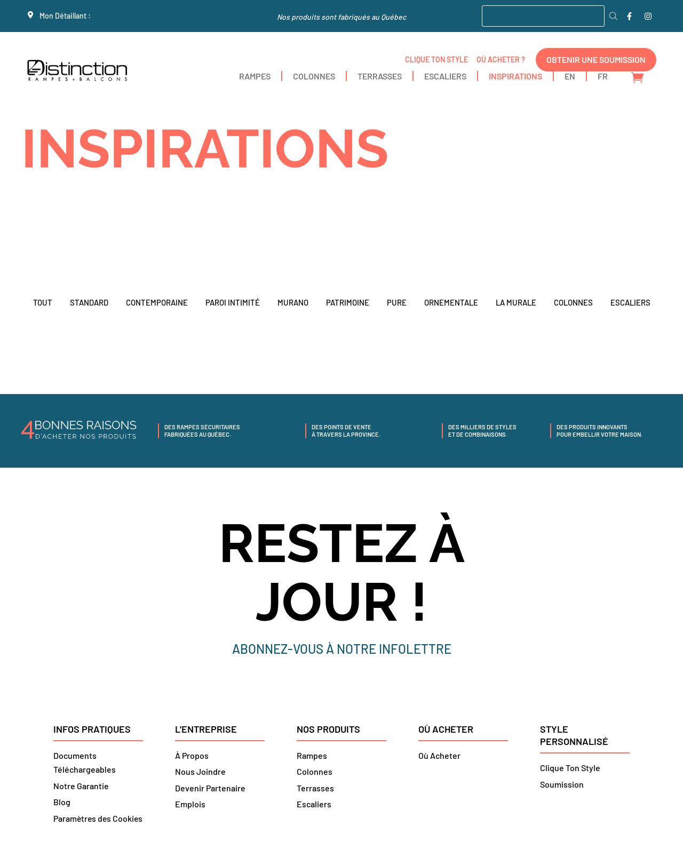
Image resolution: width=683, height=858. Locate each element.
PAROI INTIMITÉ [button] (231, 302)
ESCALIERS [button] (631, 302)
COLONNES (314, 76)
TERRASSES (380, 76)
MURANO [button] (291, 302)
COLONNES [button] (573, 302)
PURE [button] (395, 302)
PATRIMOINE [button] (346, 302)
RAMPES (255, 76)
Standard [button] (87, 302)
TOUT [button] (41, 302)
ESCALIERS (445, 76)
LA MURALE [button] (515, 302)
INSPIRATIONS (515, 76)
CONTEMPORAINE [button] (155, 302)
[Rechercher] (613, 16)
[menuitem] (570, 76)
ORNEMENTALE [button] (450, 302)
